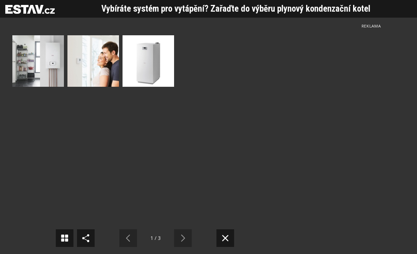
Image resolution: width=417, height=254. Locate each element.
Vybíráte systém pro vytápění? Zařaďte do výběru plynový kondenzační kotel (235, 9)
